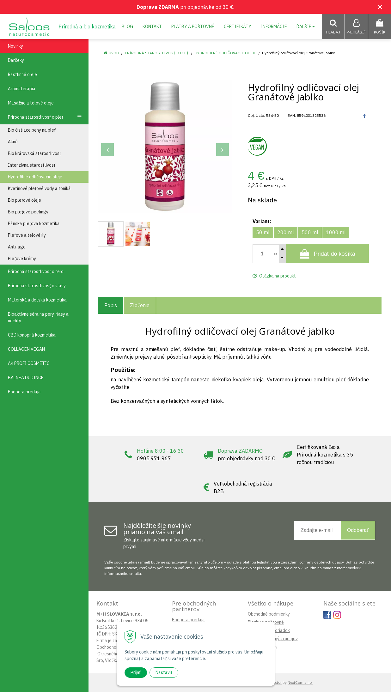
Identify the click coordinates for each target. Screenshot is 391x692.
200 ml (285, 233)
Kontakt (152, 26)
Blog (127, 26)
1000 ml (336, 233)
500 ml (310, 233)
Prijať (136, 672)
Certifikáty (237, 26)
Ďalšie (305, 26)
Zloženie (140, 305)
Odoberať (358, 530)
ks (275, 254)
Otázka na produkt (274, 276)
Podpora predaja (188, 620)
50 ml (263, 233)
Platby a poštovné (192, 26)
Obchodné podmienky (269, 614)
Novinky (15, 46)
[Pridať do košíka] (327, 254)
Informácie (274, 26)
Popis (110, 305)
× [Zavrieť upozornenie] (380, 7)
